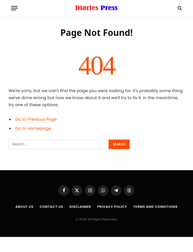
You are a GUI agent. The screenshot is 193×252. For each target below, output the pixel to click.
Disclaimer (80, 206)
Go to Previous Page (36, 119)
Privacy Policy (112, 206)
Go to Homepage (33, 128)
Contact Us (51, 206)
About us (24, 206)
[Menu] (14, 8)
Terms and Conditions (155, 206)
